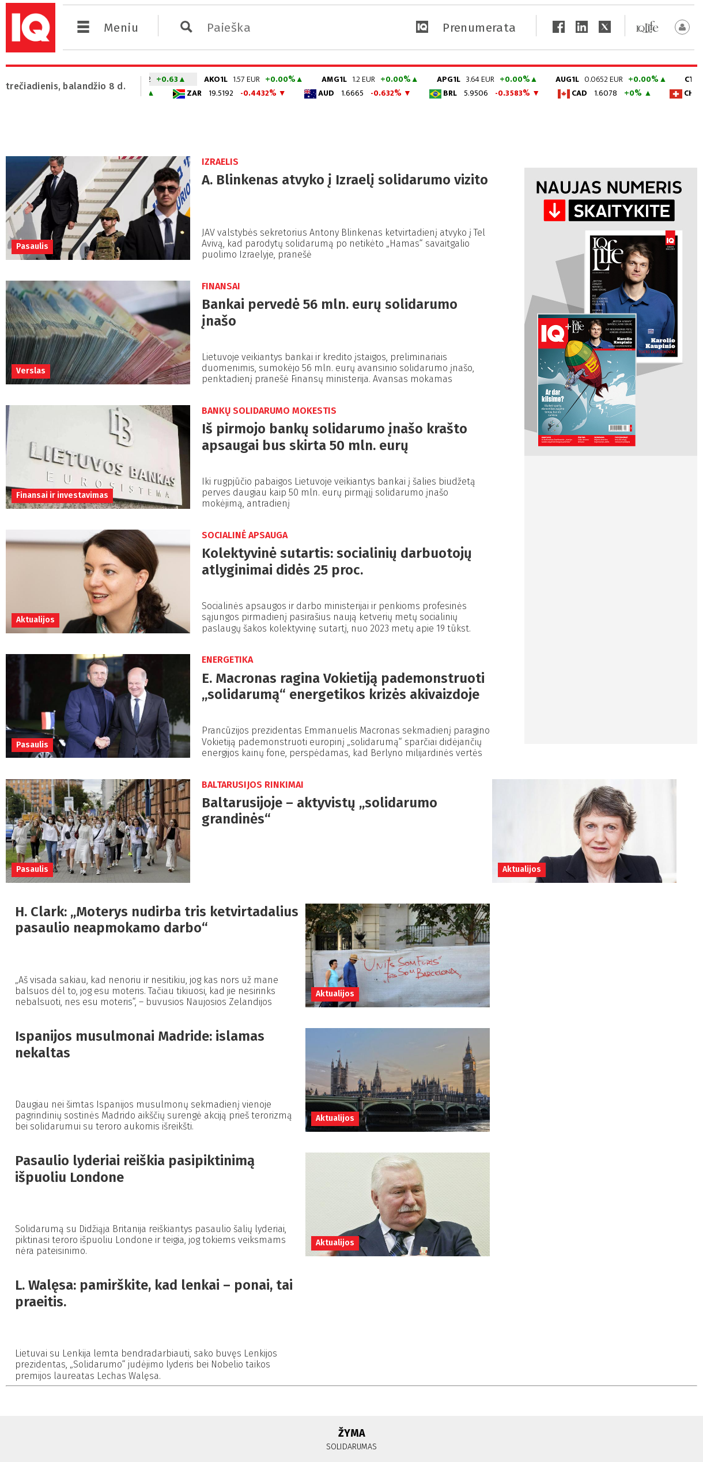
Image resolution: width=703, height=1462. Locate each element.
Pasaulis (32, 246)
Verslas (31, 371)
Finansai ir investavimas (62, 495)
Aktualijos (35, 620)
